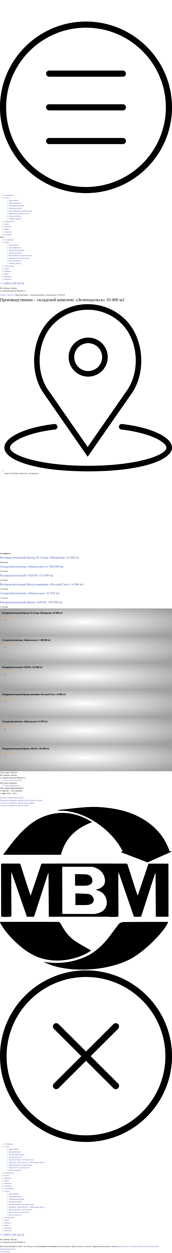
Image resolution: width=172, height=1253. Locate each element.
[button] (86, 237)
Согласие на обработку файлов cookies (14, 805)
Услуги (7, 198)
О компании (8, 195)
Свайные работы (15, 219)
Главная (3, 295)
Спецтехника (9, 221)
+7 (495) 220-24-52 (12, 283)
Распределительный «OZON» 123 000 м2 (26, 575)
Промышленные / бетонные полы (21, 1160)
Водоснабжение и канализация (20, 211)
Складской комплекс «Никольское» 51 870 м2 (29, 593)
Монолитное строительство (19, 213)
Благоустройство (15, 216)
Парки (6, 224)
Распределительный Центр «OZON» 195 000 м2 (31, 602)
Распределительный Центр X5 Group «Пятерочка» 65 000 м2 (39, 557)
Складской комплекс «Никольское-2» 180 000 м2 (31, 566)
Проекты (7, 227)
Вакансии (8, 232)
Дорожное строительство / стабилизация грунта (26, 1162)
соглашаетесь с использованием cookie (134, 1246)
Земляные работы (15, 208)
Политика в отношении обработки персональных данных (21, 800)
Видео (6, 229)
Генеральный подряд (16, 206)
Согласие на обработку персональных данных (17, 803)
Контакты (8, 234)
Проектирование (15, 203)
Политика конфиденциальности (12, 798)
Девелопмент (14, 200)
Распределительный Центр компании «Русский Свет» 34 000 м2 (41, 584)
